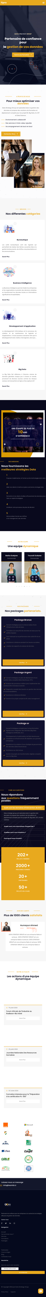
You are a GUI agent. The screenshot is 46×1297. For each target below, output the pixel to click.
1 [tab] (16, 586)
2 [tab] (19, 586)
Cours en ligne (5, 1252)
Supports (13, 1292)
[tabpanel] (11, 568)
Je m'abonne (23, 1272)
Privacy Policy (4, 1292)
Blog (2, 1254)
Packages (4, 1241)
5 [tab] (27, 586)
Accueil (3, 1232)
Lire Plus (23, 663)
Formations (4, 1238)
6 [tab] (29, 586)
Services (3, 1236)
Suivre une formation (23, 55)
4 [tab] (24, 586)
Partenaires (4, 1250)
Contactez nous (6, 1256)
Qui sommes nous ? (7, 1234)
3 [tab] (22, 586)
